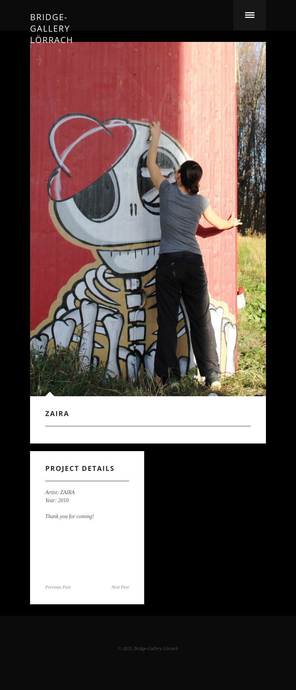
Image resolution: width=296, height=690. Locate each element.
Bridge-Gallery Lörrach (51, 15)
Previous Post (58, 587)
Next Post (120, 587)
